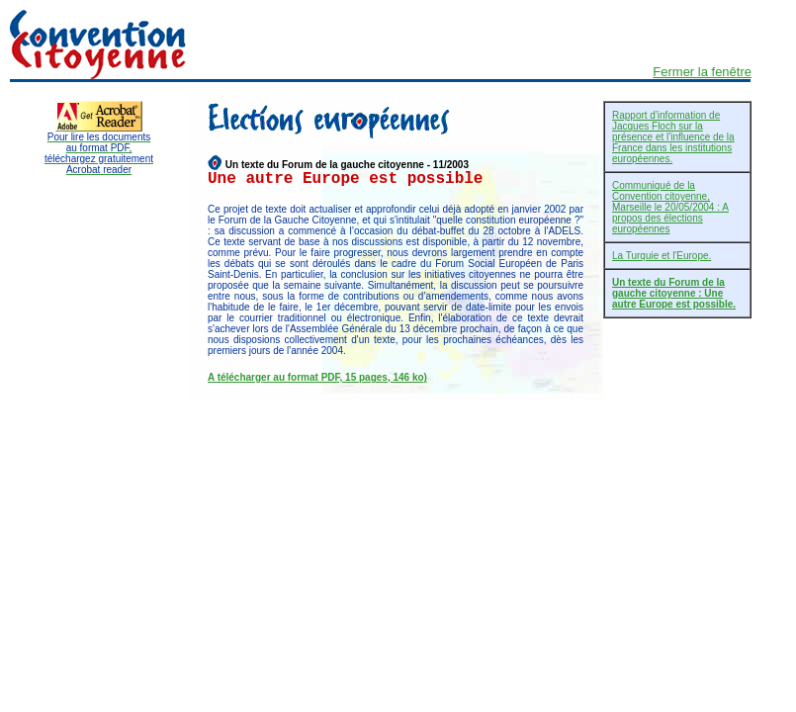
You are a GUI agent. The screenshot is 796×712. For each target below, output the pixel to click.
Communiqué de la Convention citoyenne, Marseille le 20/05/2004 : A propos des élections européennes (670, 207)
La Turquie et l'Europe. (661, 255)
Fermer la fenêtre (702, 71)
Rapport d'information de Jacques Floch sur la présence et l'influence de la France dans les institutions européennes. (673, 137)
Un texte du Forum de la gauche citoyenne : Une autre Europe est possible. (674, 293)
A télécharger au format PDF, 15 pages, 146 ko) (317, 377)
